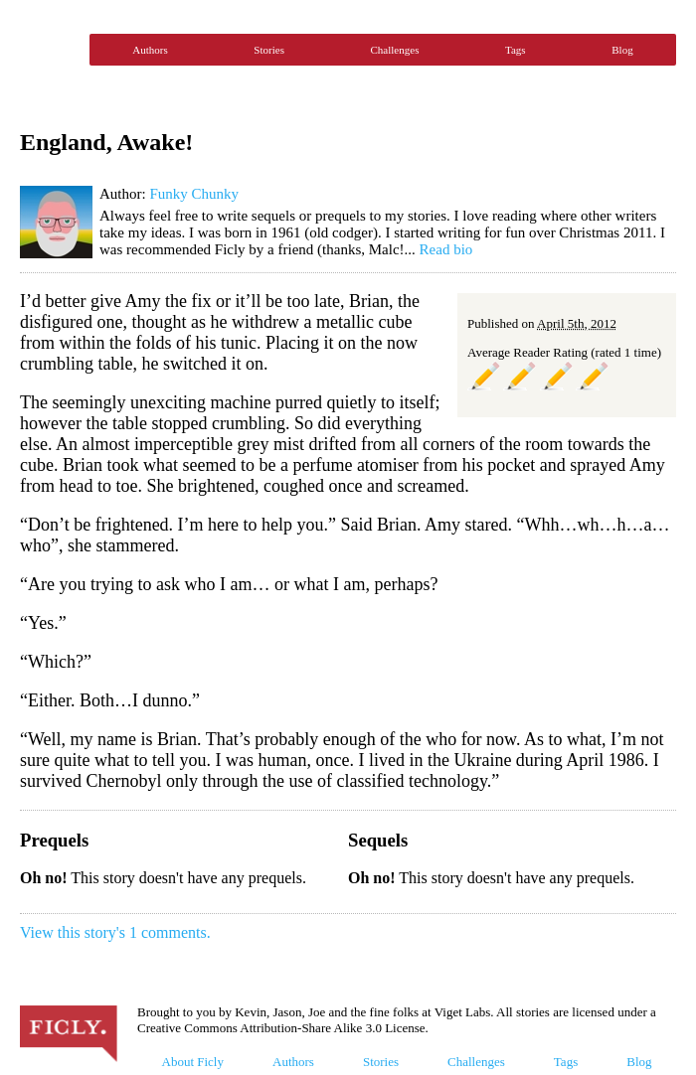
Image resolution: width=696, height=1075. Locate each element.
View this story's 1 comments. (115, 932)
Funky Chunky (194, 194)
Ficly (50, 49)
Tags (515, 50)
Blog (621, 50)
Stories (269, 50)
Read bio (446, 249)
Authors (149, 50)
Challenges (395, 50)
